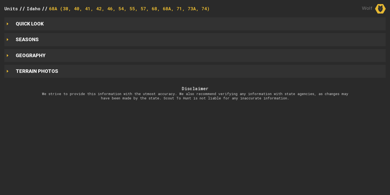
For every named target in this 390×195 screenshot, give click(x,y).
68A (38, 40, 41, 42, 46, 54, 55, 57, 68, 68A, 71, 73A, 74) (129, 8)
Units (11, 8)
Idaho (33, 8)
